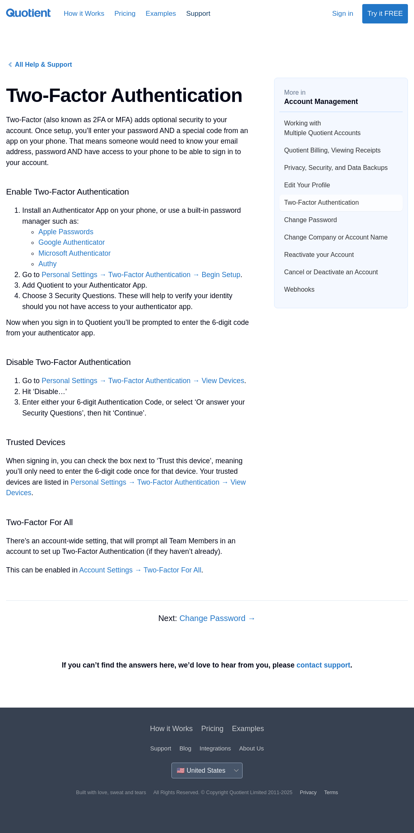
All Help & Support (40, 65)
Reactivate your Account (319, 254)
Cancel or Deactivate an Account (331, 272)
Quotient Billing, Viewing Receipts (332, 150)
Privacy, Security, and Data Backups (336, 167)
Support (198, 13)
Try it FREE (385, 13)
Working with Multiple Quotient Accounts (322, 128)
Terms (331, 792)
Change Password (310, 219)
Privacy (308, 792)
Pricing (124, 13)
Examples (161, 13)
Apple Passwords (65, 232)
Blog (186, 748)
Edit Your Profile (307, 185)
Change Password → (218, 618)
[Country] (207, 770)
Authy (47, 264)
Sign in (342, 13)
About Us (251, 748)
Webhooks (299, 289)
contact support (323, 665)
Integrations (215, 748)
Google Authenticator (71, 242)
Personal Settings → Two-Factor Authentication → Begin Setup (141, 275)
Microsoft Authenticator (74, 253)
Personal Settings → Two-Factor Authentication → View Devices (143, 381)
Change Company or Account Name (336, 237)
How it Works (84, 13)
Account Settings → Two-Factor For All (140, 570)
